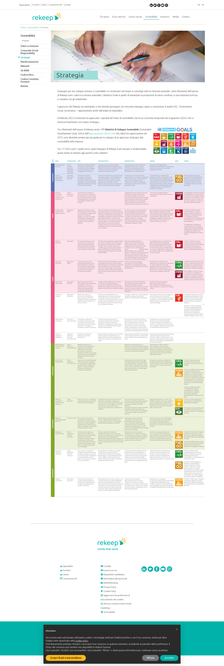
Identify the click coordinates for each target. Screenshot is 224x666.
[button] (177, 629)
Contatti (74, 5)
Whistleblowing (111, 588)
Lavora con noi (110, 573)
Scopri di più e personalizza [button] (65, 657)
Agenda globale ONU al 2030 (103, 135)
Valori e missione (29, 48)
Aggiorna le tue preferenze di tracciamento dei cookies (118, 605)
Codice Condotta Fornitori (29, 82)
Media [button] (176, 18)
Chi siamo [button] (104, 18)
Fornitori (37, 5)
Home (23, 30)
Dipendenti (24, 5)
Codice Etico (27, 77)
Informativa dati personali (116, 583)
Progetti (25, 43)
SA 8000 (25, 72)
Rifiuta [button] (150, 657)
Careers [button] (186, 18)
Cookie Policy (109, 598)
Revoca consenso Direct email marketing (118, 615)
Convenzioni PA (60, 5)
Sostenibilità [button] (151, 18)
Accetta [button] (169, 657)
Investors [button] (165, 18)
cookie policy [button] (82, 640)
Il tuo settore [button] (118, 18)
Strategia (25, 59)
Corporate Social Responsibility (29, 54)
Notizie (24, 88)
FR (202, 5)
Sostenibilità (33, 30)
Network (25, 68)
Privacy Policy (110, 593)
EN (197, 5)
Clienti (47, 5)
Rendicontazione (29, 64)
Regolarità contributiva (115, 578)
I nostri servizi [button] (135, 18)
